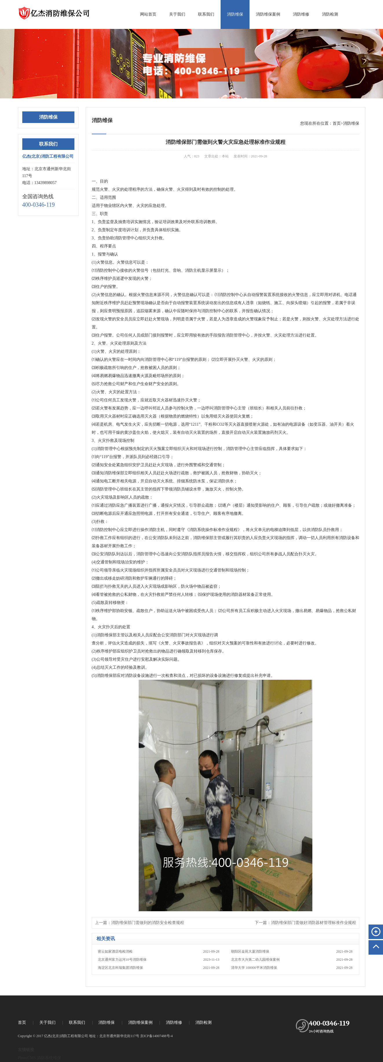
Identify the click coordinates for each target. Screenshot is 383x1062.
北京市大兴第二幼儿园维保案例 (292, 960)
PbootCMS (27, 1058)
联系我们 (206, 14)
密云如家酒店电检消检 (158, 951)
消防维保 (235, 14)
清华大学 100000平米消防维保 (292, 968)
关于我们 (177, 14)
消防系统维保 (49, 1058)
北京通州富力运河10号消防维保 (158, 960)
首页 (337, 123)
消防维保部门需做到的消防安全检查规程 (147, 922)
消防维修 (301, 14)
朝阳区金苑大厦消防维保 (292, 951)
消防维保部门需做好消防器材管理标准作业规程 (313, 922)
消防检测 (330, 14)
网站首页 (148, 14)
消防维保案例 (268, 14)
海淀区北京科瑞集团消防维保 (158, 968)
